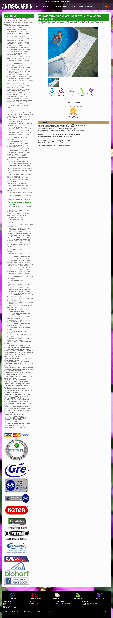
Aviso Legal (6, 606)
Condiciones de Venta (35, 605)
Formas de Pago (34, 603)
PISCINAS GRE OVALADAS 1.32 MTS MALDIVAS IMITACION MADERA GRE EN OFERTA (19, 249)
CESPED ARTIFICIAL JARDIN (15, 416)
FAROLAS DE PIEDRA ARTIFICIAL (17, 407)
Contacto (89, 6)
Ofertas (66, 6)
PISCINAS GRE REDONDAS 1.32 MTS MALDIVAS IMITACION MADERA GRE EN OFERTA (19, 244)
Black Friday (77, 6)
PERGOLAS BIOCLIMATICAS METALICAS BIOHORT (15, 355)
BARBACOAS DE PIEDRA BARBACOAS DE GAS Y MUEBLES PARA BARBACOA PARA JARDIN (16, 399)
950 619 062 (45, 1)
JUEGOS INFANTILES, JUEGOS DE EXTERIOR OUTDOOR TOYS (17, 373)
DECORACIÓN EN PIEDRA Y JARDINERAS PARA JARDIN (14, 426)
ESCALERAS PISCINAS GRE (16, 156)
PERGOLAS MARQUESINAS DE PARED (19, 367)
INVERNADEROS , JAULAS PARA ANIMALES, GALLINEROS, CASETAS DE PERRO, (18, 363)
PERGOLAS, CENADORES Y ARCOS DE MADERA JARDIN (17, 359)
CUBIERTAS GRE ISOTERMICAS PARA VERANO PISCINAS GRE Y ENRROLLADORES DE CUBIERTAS (19, 176)
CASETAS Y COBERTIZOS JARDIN (17, 19)
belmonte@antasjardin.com (62, 1)
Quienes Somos (7, 603)
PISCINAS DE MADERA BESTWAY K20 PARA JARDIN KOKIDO (18, 370)
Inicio (38, 6)
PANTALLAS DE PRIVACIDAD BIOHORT (19, 353)
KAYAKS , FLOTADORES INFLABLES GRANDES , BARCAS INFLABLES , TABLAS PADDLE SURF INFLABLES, (18, 381)
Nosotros (47, 6)
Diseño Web (106, 612)
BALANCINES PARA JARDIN (15, 418)
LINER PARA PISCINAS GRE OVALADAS (20, 169)
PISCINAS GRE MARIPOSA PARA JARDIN (20, 268)
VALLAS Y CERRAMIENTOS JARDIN (18, 389)
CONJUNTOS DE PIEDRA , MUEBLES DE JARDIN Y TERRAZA (18, 391)
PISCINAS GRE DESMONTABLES (51, 22)
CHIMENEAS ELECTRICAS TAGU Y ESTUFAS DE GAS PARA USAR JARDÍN (18, 350)
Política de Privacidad (9, 608)
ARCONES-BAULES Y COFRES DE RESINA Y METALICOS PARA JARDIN (17, 346)
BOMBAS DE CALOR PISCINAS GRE (18, 161)
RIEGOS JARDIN (11, 422)
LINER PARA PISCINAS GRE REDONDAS (20, 167)
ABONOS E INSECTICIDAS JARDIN (17, 424)
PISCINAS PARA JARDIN (14, 420)
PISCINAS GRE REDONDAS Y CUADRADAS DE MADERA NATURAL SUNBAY (18, 105)
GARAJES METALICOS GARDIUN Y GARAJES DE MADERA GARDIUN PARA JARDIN (18, 22)
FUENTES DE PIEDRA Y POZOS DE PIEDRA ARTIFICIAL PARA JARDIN (17, 395)
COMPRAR (43, 122)
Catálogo (57, 6)
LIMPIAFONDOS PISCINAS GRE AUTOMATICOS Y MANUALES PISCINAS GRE (19, 185)
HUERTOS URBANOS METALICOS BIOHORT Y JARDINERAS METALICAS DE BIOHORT (18, 410)
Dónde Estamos (7, 605)
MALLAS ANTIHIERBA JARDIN (16, 414)
